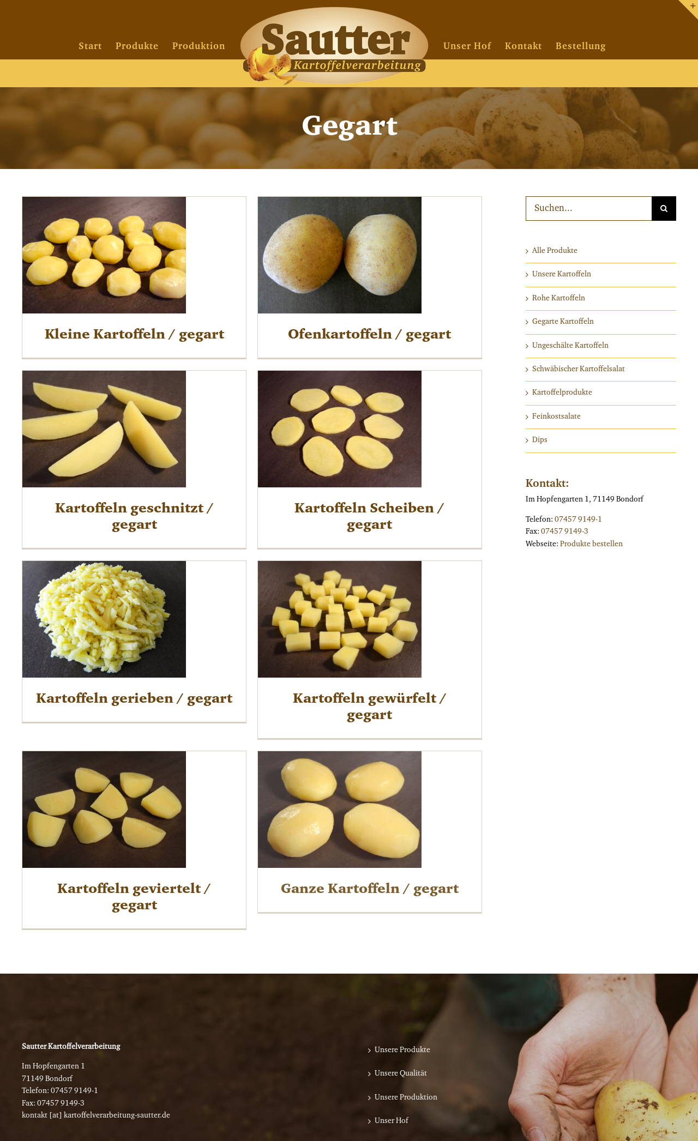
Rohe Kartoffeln (558, 299)
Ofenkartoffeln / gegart (361, 335)
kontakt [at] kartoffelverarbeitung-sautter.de (96, 1116)
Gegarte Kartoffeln (563, 322)
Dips (539, 440)
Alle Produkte (554, 251)
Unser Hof (391, 1121)
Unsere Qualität (401, 1074)
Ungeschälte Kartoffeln (570, 346)
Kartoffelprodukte (562, 393)
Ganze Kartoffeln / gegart (362, 873)
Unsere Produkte (402, 1050)
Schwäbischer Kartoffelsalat (578, 369)
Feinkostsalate (556, 417)
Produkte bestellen (591, 544)
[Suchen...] (589, 208)
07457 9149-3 (564, 532)
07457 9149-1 (578, 520)
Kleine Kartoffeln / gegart (134, 335)
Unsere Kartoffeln (561, 275)
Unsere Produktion (406, 1098)
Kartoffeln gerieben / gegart (149, 682)
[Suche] (664, 208)
